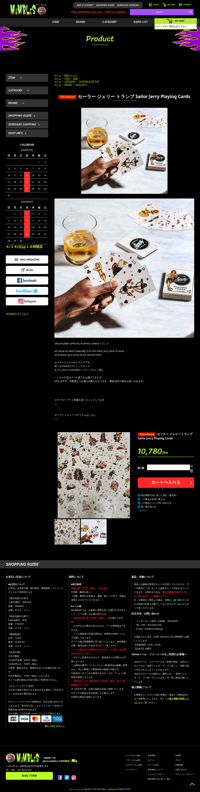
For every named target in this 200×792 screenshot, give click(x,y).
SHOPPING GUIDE (105, 5)
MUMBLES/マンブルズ (17, 313)
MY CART (168, 4)
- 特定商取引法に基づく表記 (158, 779)
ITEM (55, 21)
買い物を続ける (148, 506)
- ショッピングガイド (156, 774)
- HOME (177, 755)
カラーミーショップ (76, 789)
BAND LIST (141, 21)
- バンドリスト (131, 769)
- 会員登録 (151, 755)
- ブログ (177, 760)
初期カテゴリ (70, 75)
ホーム (57, 75)
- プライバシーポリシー (184, 774)
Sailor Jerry (81, 84)
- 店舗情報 (178, 764)
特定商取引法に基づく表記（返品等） (159, 495)
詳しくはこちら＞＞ (55, 725)
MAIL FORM (29, 775)
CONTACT (185, 4)
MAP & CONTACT (85, 5)
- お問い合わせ (180, 769)
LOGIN (154, 4)
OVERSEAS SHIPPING (128, 5)
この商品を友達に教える (153, 499)
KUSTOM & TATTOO (89, 81)
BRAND (80, 21)
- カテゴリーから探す (134, 764)
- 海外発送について (155, 769)
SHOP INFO (15, 133)
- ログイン (151, 760)
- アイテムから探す (133, 755)
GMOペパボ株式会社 (108, 789)
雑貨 (75, 78)
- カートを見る (153, 764)
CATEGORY (109, 21)
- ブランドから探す (133, 760)
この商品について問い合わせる (156, 502)
